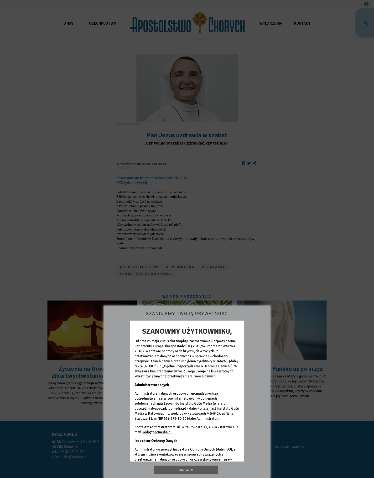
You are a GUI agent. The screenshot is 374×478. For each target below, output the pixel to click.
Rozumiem (186, 470)
